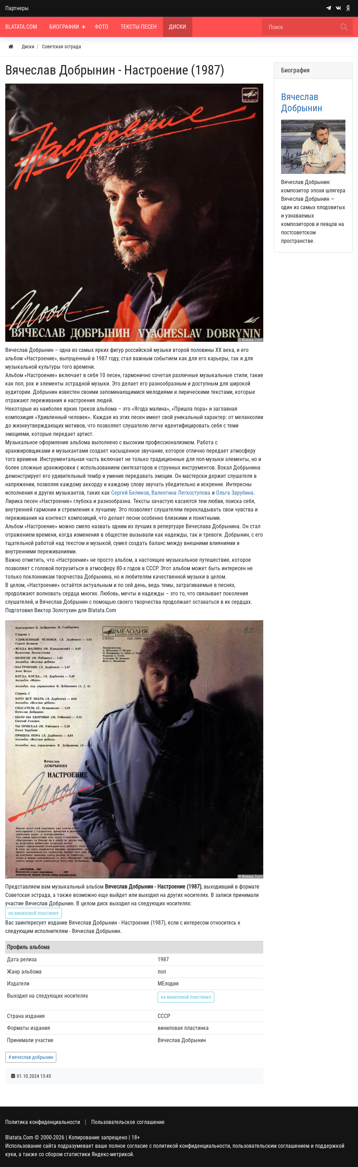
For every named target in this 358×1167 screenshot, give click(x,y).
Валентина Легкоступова (180, 492)
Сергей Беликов (130, 492)
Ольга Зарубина (234, 492)
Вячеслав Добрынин (301, 102)
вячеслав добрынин (32, 1057)
